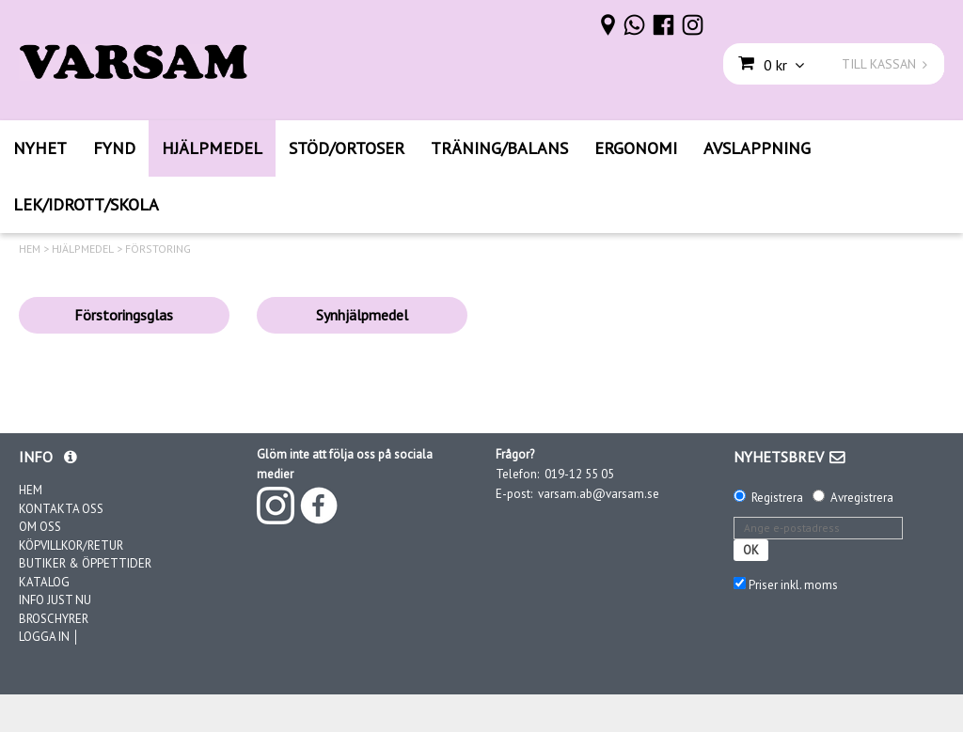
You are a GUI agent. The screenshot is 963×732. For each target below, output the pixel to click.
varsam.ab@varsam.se (598, 494)
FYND (114, 148)
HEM (29, 249)
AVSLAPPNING (757, 148)
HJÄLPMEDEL (212, 148)
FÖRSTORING (158, 249)
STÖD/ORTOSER (346, 148)
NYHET (40, 148)
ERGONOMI (635, 148)
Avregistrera (861, 498)
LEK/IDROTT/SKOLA (86, 204)
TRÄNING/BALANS (499, 148)
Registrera (777, 498)
